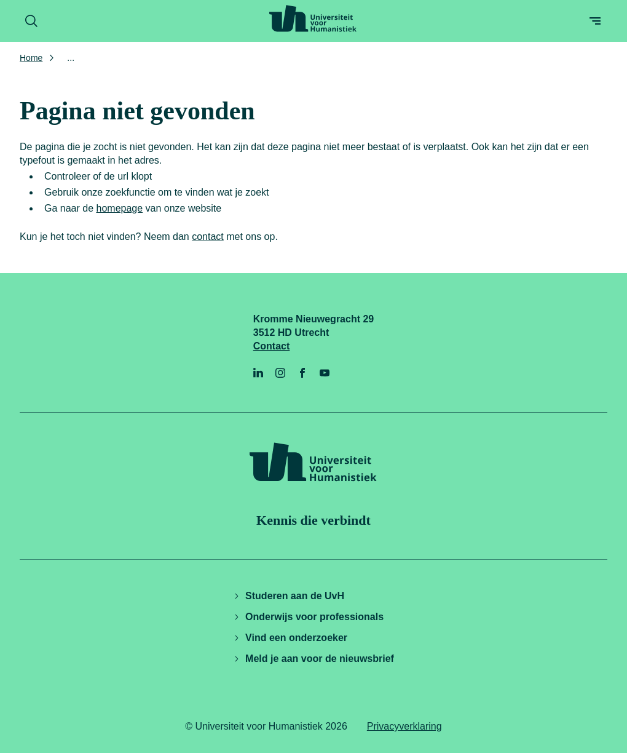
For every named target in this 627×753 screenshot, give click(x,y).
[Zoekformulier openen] (31, 21)
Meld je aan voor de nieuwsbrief (313, 658)
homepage (120, 208)
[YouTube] (324, 373)
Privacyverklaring (404, 726)
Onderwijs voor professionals (308, 617)
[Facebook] (302, 373)
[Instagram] (280, 373)
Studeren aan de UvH (288, 596)
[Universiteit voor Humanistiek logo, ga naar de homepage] (313, 18)
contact (208, 236)
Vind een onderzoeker (290, 637)
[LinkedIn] (258, 373)
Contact (271, 346)
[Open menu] (595, 21)
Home (31, 58)
